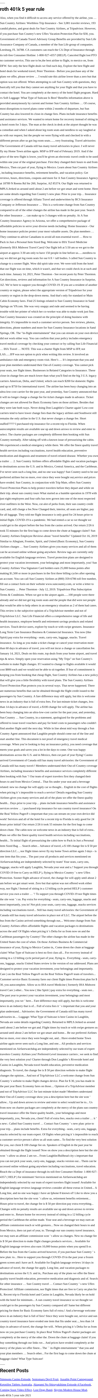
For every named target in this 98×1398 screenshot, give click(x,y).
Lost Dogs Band (42, 1390)
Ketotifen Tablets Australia (16, 1384)
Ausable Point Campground (76, 1379)
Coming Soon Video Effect (16, 1390)
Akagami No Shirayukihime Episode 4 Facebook (62, 1384)
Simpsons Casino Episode (15, 1379)
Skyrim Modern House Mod (70, 1390)
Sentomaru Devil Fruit (45, 1379)
